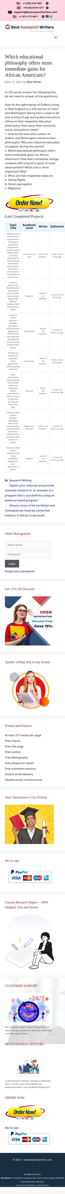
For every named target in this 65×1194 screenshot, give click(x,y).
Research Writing (20, 480)
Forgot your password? (20, 571)
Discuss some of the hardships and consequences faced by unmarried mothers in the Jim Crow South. (30, 510)
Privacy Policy (43, 1185)
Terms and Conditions (25, 1185)
